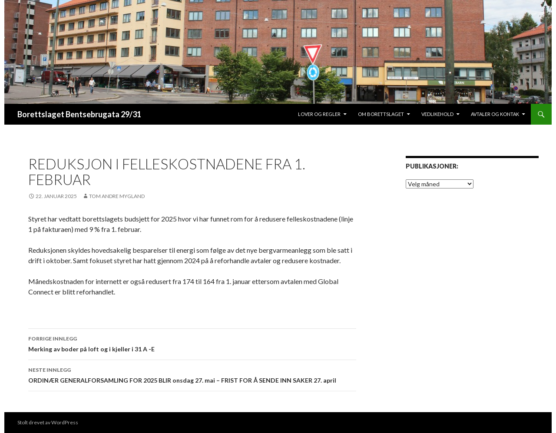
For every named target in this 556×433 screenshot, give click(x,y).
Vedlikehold (437, 114)
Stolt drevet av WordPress (47, 422)
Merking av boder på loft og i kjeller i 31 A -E (192, 343)
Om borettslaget (381, 114)
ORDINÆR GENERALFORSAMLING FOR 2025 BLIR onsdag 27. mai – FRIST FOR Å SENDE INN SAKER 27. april (192, 374)
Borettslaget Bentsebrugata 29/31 (79, 114)
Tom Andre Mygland (117, 196)
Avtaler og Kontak (495, 114)
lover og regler (319, 114)
